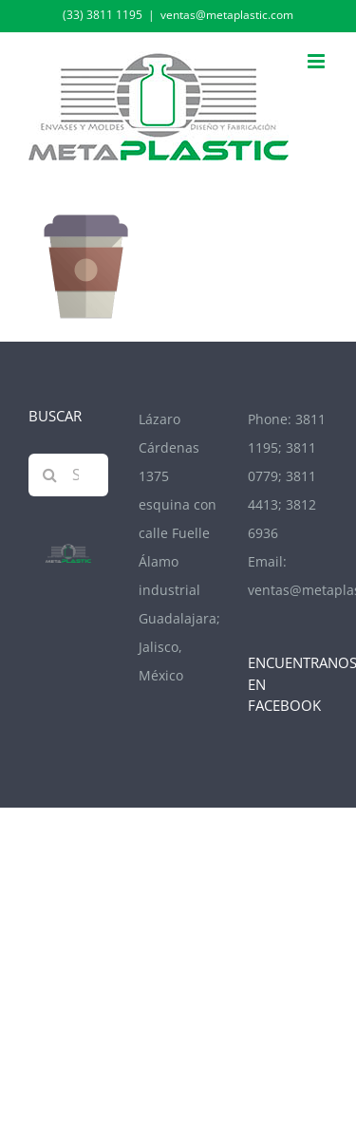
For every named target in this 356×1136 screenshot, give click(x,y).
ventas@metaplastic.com (226, 15)
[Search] (49, 475)
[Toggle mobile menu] (318, 61)
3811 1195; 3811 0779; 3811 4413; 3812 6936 (287, 476)
